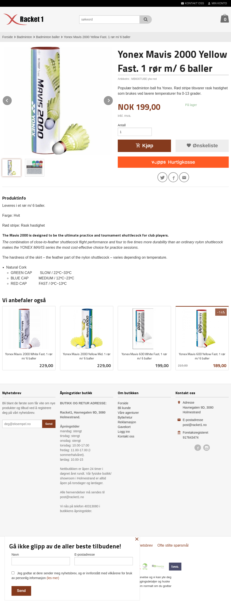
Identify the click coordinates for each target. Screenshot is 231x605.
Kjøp (144, 145)
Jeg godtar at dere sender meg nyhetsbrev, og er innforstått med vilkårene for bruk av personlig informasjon (72, 575)
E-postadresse (103, 559)
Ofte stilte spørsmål (173, 545)
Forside (7, 37)
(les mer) (53, 578)
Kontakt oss (126, 436)
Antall (122, 125)
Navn (41, 559)
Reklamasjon (127, 422)
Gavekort (124, 427)
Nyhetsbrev (143, 545)
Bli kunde (124, 408)
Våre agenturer (128, 412)
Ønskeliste (202, 145)
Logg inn (124, 431)
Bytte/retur (125, 417)
